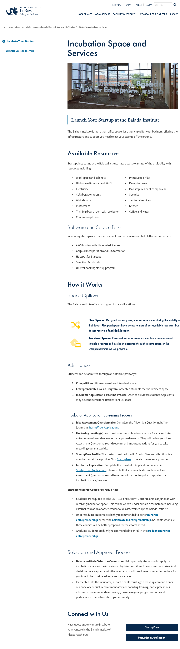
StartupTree (124, 459)
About (174, 14)
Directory (116, 4)
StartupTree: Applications (103, 427)
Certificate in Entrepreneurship (131, 520)
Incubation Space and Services (19, 50)
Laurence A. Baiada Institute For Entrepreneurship (50, 27)
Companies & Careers (153, 14)
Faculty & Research (125, 14)
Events (128, 4)
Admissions (102, 14)
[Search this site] (163, 4)
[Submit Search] (175, 4)
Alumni (149, 4)
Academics (85, 14)
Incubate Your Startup (77, 27)
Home (5, 27)
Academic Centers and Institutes (20, 27)
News (139, 4)
